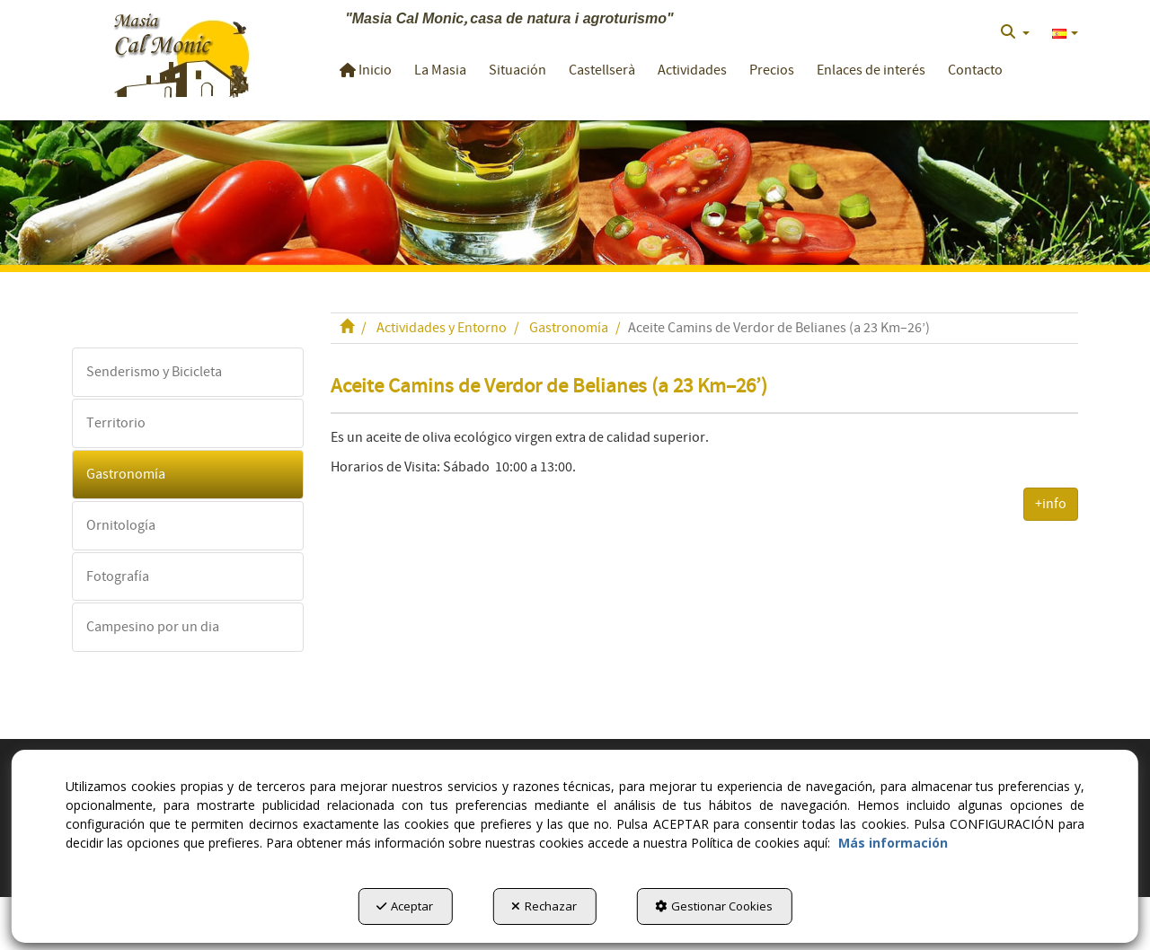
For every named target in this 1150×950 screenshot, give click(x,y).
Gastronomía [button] (125, 474)
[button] (181, 53)
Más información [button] (893, 842)
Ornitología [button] (120, 525)
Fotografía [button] (117, 576)
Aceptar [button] (404, 906)
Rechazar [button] (544, 906)
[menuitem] (1015, 32)
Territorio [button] (116, 423)
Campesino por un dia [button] (152, 627)
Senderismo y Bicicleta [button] (154, 372)
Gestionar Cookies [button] (714, 906)
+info (1050, 504)
